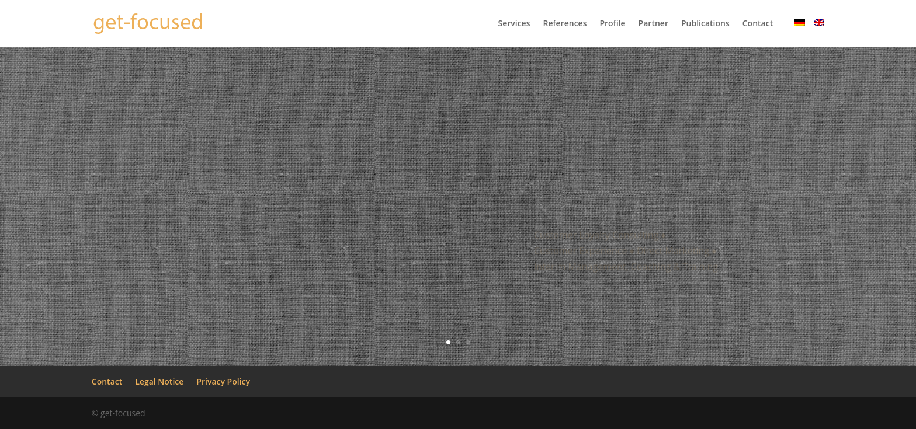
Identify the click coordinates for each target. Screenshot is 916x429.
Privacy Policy (223, 381)
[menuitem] (799, 33)
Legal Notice (159, 381)
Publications (705, 24)
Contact (757, 24)
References (565, 24)
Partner (653, 24)
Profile (612, 24)
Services (514, 24)
